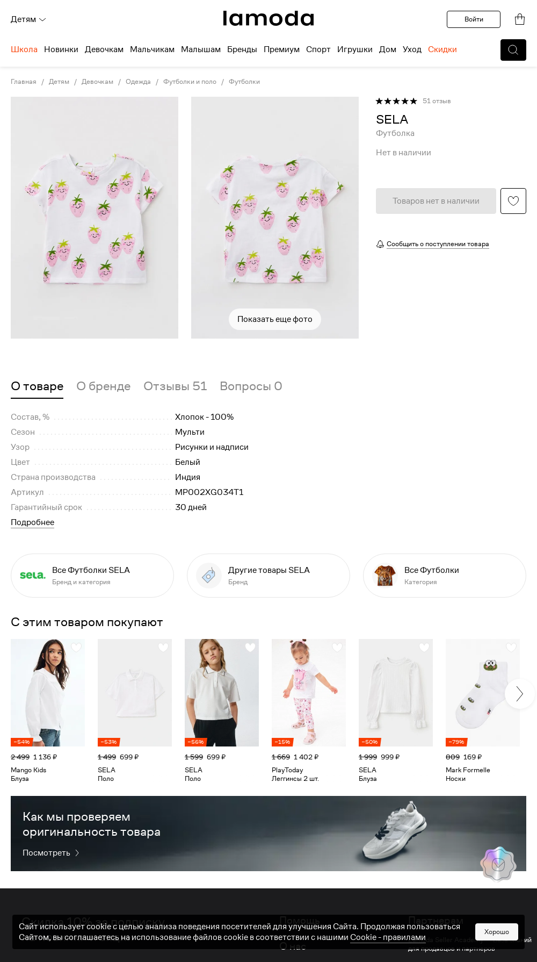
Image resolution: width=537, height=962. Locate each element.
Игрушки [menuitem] (355, 49)
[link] (268, 18)
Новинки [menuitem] (61, 49)
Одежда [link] (138, 81)
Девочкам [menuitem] (104, 49)
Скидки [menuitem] (442, 49)
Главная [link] (24, 81)
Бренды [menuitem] (242, 49)
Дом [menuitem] (387, 49)
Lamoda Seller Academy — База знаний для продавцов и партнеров (470, 944)
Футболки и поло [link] (189, 81)
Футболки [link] (244, 81)
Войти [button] (474, 19)
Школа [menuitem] (24, 49)
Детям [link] (59, 81)
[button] (513, 50)
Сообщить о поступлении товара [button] (438, 243)
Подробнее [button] (32, 522)
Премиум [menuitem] (282, 49)
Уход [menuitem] (412, 49)
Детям (29, 19)
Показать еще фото (275, 319)
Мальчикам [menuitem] (152, 49)
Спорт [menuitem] (318, 49)
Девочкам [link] (97, 81)
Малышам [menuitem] (201, 49)
